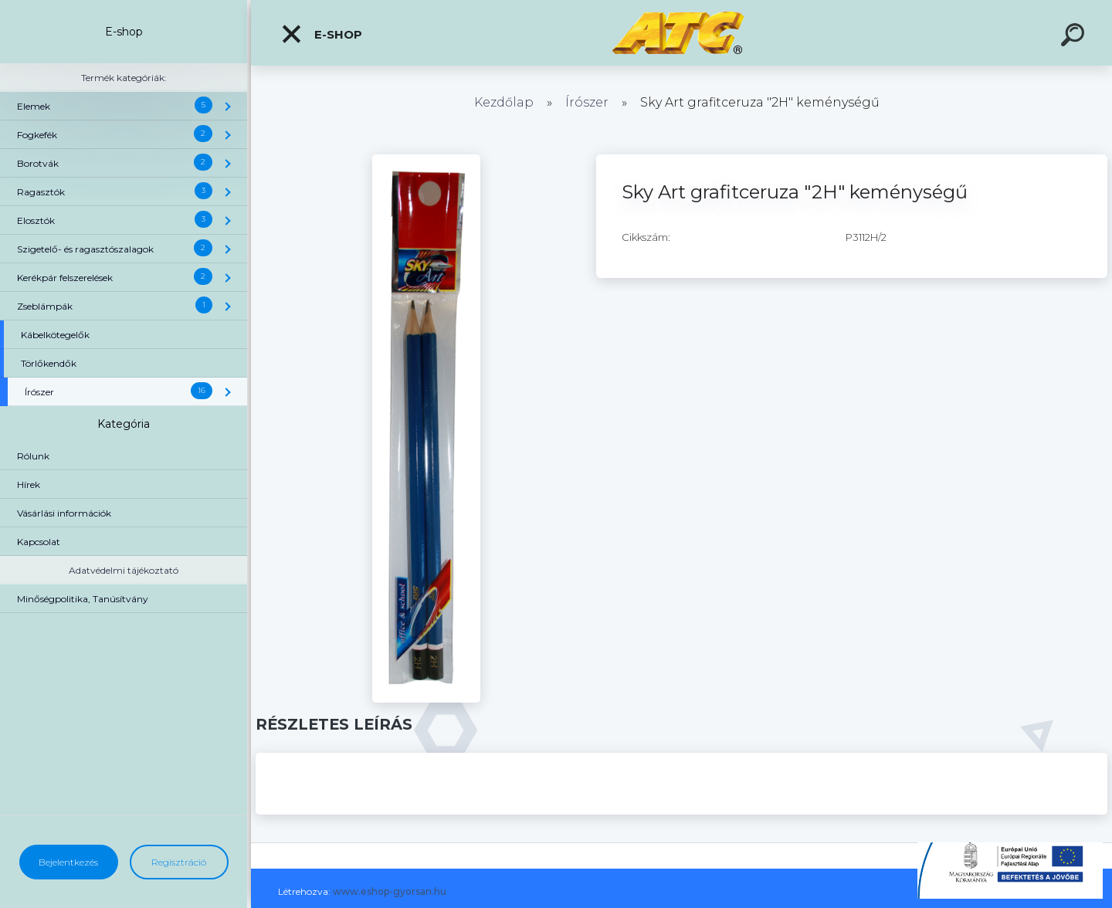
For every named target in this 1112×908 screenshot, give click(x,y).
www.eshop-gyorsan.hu (389, 891)
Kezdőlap (504, 102)
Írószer (587, 102)
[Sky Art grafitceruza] (426, 160)
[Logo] (681, 33)
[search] (1075, 37)
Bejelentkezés (68, 862)
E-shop (321, 34)
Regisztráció (178, 862)
